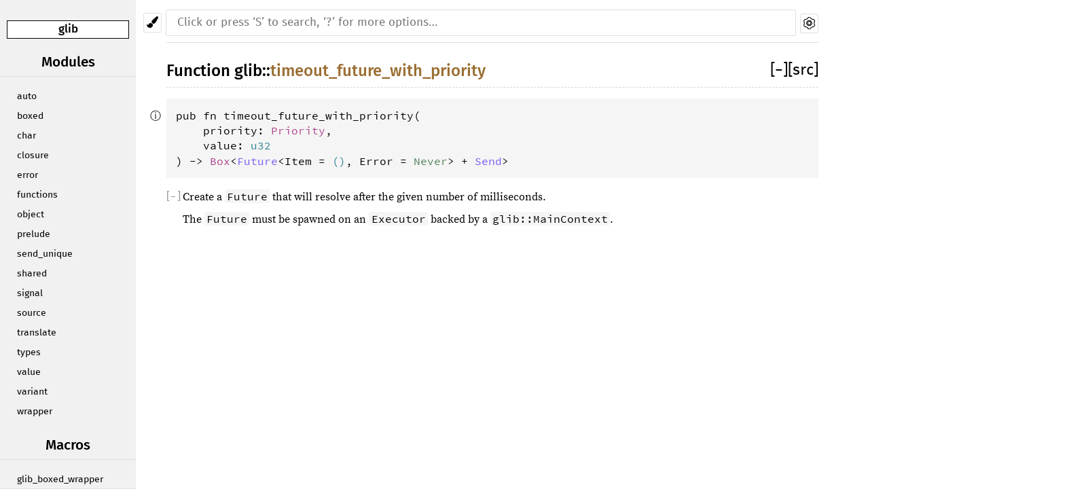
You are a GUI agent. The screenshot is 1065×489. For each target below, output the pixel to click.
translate (36, 333)
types (29, 352)
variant (32, 392)
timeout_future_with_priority (378, 70)
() (339, 161)
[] (779, 70)
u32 (261, 145)
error (27, 175)
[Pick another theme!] (152, 23)
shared (32, 273)
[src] (803, 70)
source (31, 313)
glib (68, 29)
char (26, 136)
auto (27, 96)
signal (30, 293)
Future (257, 161)
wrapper (34, 411)
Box (220, 161)
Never (431, 161)
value (29, 372)
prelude (33, 234)
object (30, 214)
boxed (30, 116)
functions (37, 195)
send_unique (45, 254)
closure (33, 155)
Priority (298, 130)
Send (488, 161)
